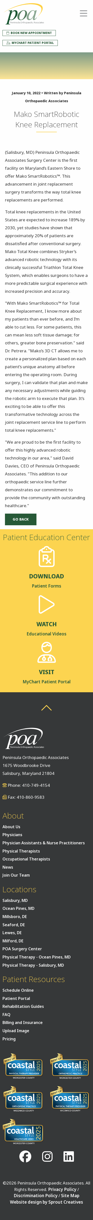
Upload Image (15, 1030)
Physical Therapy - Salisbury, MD (33, 965)
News (7, 867)
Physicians (12, 834)
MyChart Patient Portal (30, 43)
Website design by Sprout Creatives (46, 1202)
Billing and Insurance (22, 1022)
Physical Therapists (21, 851)
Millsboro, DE (14, 916)
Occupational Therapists (26, 859)
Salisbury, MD (15, 900)
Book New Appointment (29, 33)
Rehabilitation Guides (23, 1006)
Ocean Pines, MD (18, 908)
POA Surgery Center (22, 949)
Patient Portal (16, 998)
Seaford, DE (13, 924)
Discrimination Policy (36, 1195)
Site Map (70, 1195)
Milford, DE (12, 941)
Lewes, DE (12, 932)
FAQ (6, 1014)
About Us (11, 826)
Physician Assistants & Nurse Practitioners (43, 843)
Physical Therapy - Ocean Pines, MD (36, 957)
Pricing (9, 1039)
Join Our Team (16, 875)
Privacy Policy (62, 1189)
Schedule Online (18, 990)
